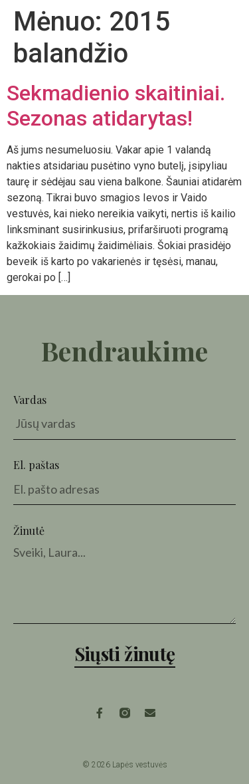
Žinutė (28, 531)
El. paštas (36, 465)
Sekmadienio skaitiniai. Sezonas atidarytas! (116, 105)
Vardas (29, 400)
